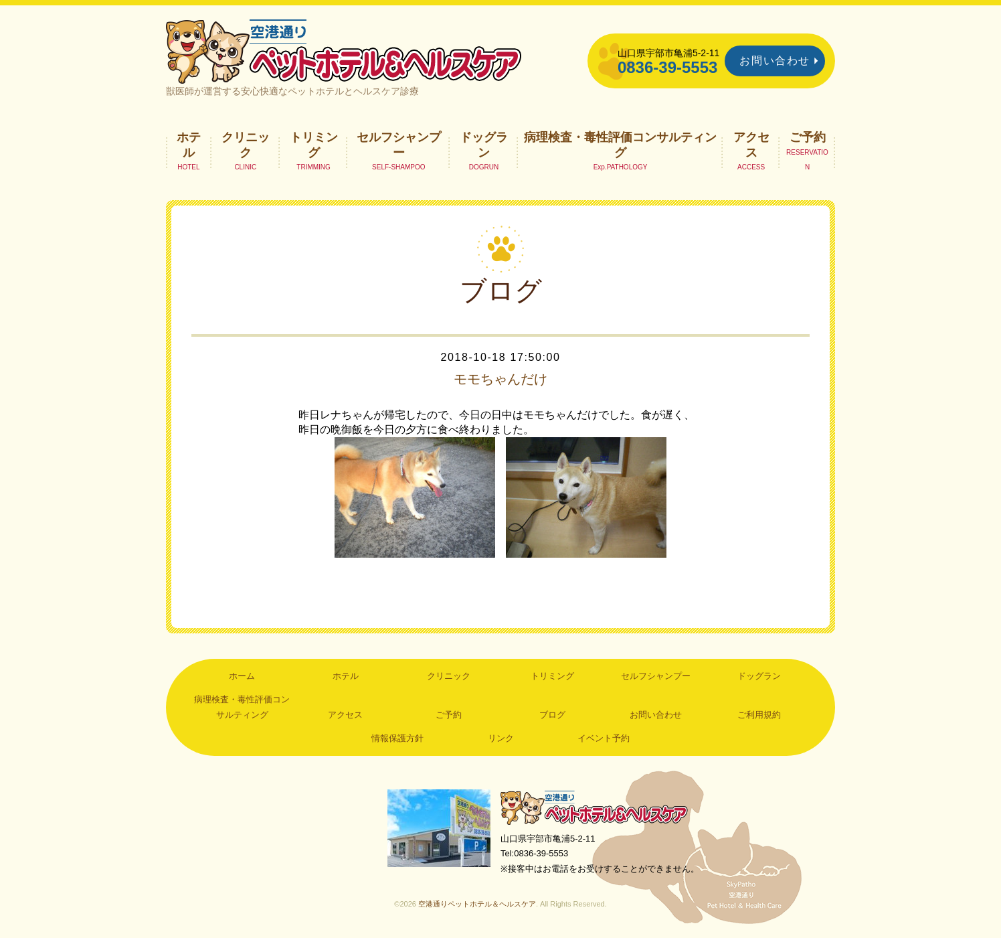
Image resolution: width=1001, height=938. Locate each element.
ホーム (242, 676)
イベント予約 (603, 738)
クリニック (245, 145)
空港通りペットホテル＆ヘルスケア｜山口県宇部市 (344, 50)
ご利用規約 (759, 715)
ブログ (552, 715)
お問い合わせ (774, 60)
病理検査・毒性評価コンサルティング (620, 145)
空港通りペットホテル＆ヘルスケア (594, 807)
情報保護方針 (397, 738)
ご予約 (808, 137)
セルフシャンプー (399, 145)
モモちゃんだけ (500, 379)
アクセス (751, 145)
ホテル (189, 145)
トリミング (314, 145)
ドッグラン (484, 145)
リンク (501, 738)
